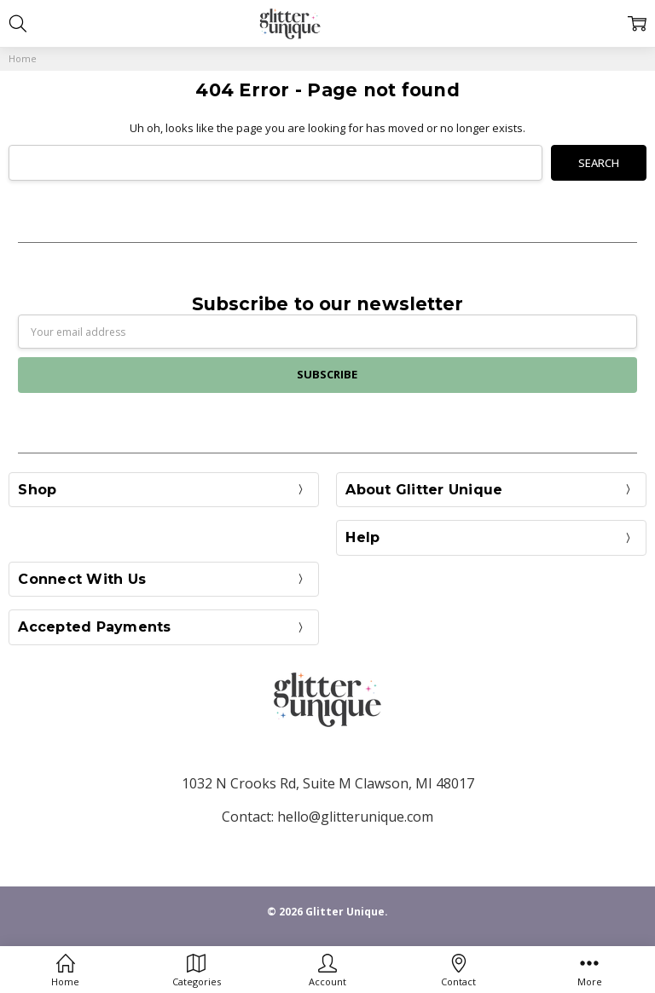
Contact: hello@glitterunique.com (327, 816)
